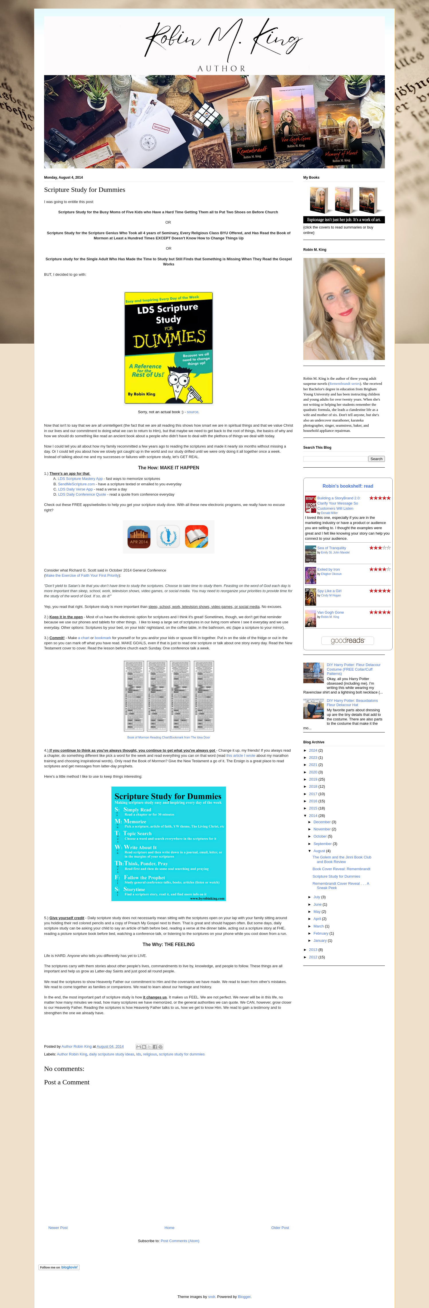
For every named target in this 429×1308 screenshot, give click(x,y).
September (323, 844)
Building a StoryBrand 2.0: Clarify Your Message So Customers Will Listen (339, 503)
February (322, 933)
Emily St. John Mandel (335, 552)
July (317, 897)
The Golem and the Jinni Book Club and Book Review (341, 859)
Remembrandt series (344, 383)
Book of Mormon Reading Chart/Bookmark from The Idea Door (168, 737)
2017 (313, 794)
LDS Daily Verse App (75, 489)
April (318, 919)
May (318, 911)
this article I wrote (240, 755)
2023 (313, 757)
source (192, 412)
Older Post (280, 1228)
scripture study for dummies (182, 1054)
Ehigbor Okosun (331, 574)
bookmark (103, 638)
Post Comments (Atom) (180, 1241)
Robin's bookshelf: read (348, 486)
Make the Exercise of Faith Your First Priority (82, 575)
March (319, 926)
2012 (313, 957)
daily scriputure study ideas (111, 1054)
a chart (83, 638)
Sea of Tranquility (331, 548)
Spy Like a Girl (329, 591)
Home (170, 1228)
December (323, 822)
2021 (313, 765)
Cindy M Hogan (331, 595)
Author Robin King (72, 1054)
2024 (313, 750)
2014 (313, 815)
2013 (313, 949)
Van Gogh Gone (330, 612)
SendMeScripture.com (76, 484)
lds (138, 1054)
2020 (313, 772)
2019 (313, 779)
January (321, 940)
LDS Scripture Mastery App (80, 478)
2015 (313, 808)
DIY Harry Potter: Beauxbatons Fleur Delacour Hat (352, 702)
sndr (211, 1297)
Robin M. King (330, 616)
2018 (313, 786)
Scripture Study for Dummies (336, 876)
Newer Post (58, 1228)
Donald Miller (329, 513)
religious (150, 1054)
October (321, 836)
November (323, 829)
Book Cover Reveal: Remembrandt (341, 869)
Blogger (244, 1297)
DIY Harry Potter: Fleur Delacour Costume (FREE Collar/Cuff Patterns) (354, 669)
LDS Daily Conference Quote (82, 494)
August (320, 851)
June (318, 904)
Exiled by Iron (328, 569)
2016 (313, 801)
